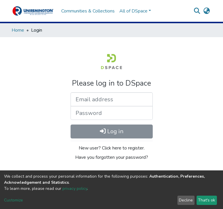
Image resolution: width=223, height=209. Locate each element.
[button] (207, 11)
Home (18, 30)
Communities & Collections (88, 11)
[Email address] (112, 99)
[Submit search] (197, 11)
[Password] (112, 113)
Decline (186, 200)
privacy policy (74, 188)
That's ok (206, 200)
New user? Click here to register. (112, 148)
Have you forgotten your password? (111, 157)
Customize (13, 200)
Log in (111, 131)
